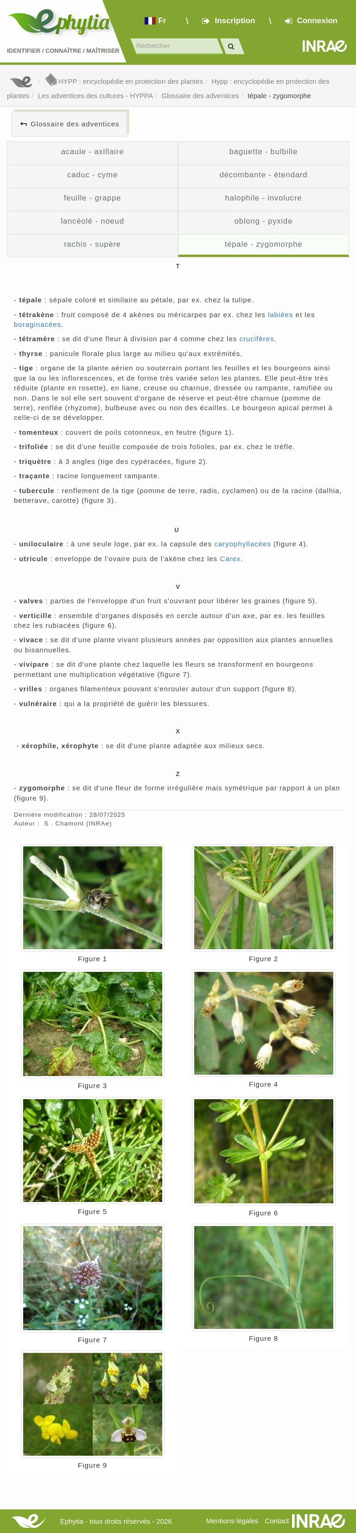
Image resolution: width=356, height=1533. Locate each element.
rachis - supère (92, 244)
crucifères (256, 339)
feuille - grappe (92, 198)
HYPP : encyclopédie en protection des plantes (123, 81)
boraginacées (37, 324)
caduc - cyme (92, 174)
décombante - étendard (264, 174)
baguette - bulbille (263, 151)
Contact (277, 1521)
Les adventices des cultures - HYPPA (95, 96)
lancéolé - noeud (92, 221)
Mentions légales (232, 1521)
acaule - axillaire (92, 151)
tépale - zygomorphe (279, 96)
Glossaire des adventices (200, 96)
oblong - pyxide (264, 221)
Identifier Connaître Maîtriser (63, 50)
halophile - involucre (263, 198)
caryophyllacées (242, 544)
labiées (280, 315)
